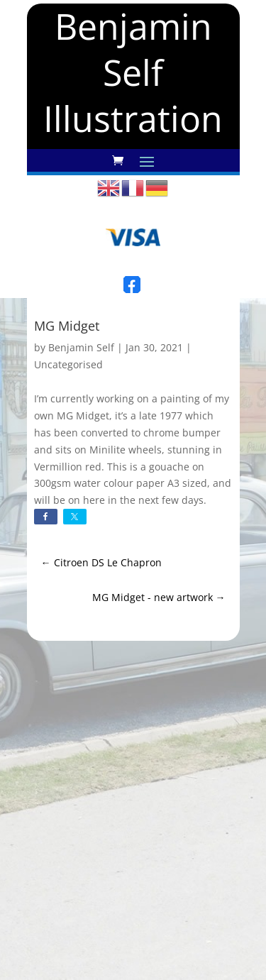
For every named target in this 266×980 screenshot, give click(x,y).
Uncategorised (68, 364)
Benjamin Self (81, 347)
